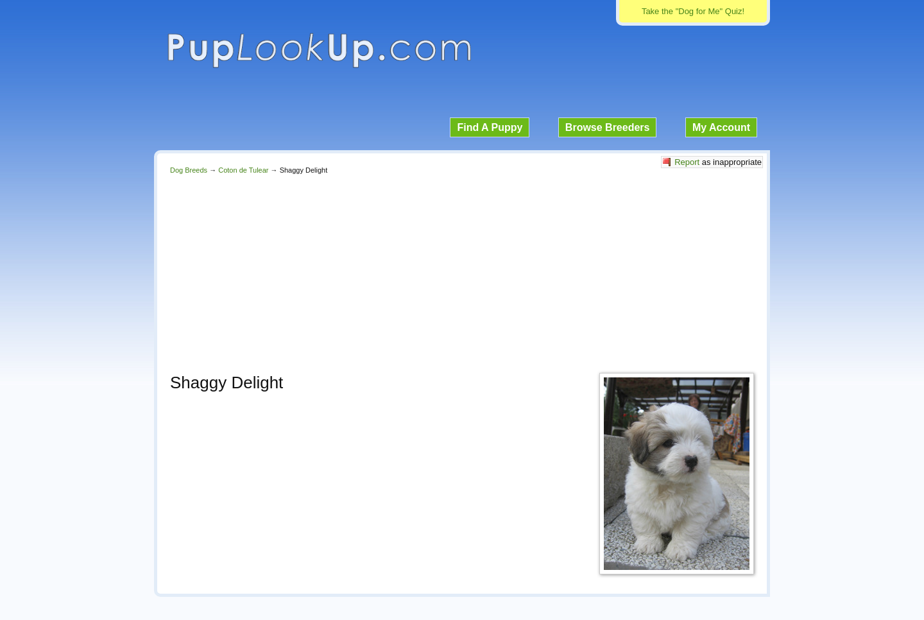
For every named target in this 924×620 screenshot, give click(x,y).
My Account (721, 127)
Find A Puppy (489, 127)
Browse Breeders (607, 127)
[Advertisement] (462, 270)
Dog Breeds (188, 170)
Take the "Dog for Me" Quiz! (693, 11)
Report (686, 162)
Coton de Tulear (243, 170)
